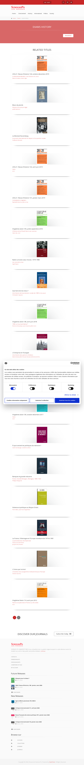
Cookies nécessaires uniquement (17, 400)
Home (14, 13)
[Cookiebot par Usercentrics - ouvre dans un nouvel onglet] (71, 363)
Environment (22, 13)
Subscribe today (63, 634)
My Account (14, 667)
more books (15, 692)
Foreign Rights (15, 659)
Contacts (14, 657)
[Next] (18, 617)
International (38, 13)
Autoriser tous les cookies (67, 400)
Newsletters (68, 35)
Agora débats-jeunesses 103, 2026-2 (25, 701)
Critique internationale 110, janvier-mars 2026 (28, 722)
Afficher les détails (70, 395)
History (30, 13)
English (47, 2)
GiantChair (52, 762)
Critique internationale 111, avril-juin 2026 (27, 708)
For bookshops (15, 662)
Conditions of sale (16, 665)
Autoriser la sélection (42, 400)
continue (43, 651)
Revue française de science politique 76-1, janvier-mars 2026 (32, 715)
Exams (18, 18)
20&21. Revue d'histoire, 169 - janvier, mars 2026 (28, 685)
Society (52, 13)
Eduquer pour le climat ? (22, 678)
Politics (46, 13)
